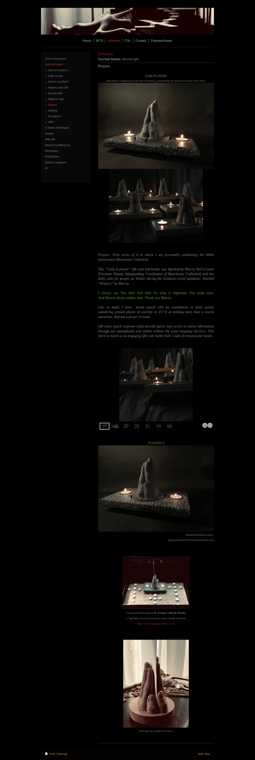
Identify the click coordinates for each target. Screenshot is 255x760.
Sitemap (62, 753)
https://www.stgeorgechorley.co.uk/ (156, 623)
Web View (204, 753)
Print (50, 753)
